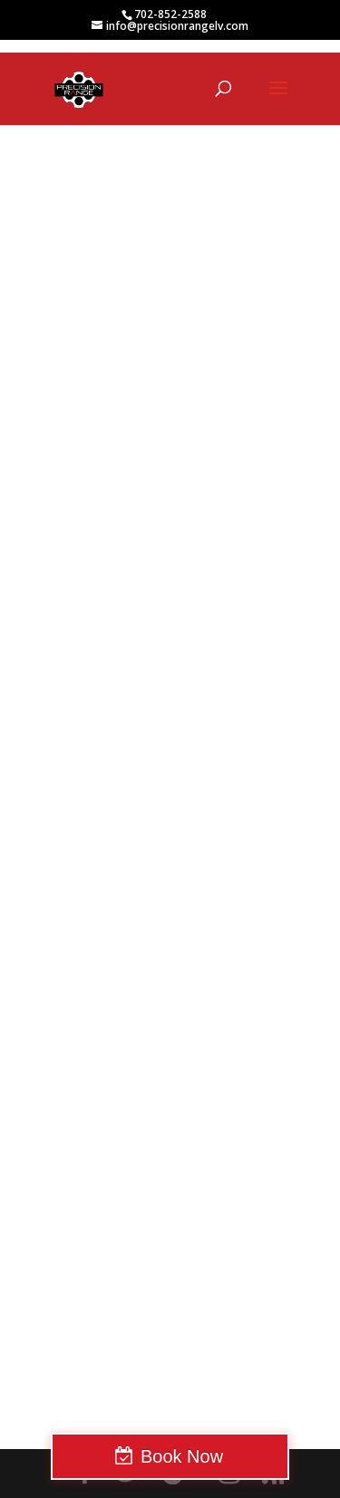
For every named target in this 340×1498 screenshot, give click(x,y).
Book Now (182, 1456)
